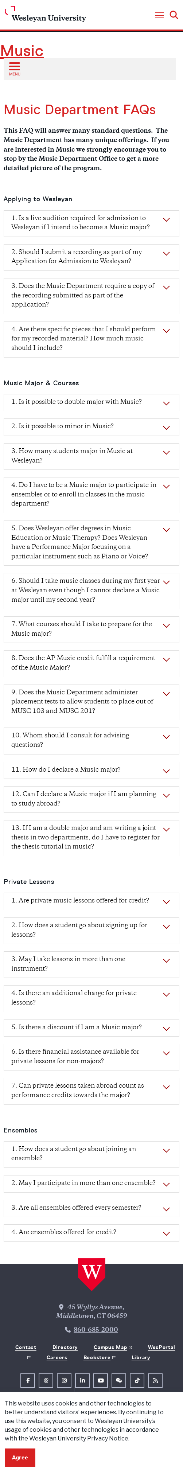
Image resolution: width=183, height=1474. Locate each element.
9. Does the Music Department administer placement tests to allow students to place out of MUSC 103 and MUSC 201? (82, 702)
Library (141, 1357)
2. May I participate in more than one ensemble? (83, 1183)
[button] (159, 15)
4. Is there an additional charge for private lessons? (74, 998)
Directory (65, 1347)
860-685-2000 (96, 1330)
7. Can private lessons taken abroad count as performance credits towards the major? (77, 1091)
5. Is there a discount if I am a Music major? (76, 1028)
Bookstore (96, 1357)
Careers (57, 1357)
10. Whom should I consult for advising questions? (70, 740)
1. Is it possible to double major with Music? (76, 402)
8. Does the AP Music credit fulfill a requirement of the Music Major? (83, 663)
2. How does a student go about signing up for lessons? (79, 930)
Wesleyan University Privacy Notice (78, 1438)
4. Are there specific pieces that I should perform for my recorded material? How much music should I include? (83, 339)
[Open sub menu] (14, 69)
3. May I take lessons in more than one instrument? (68, 964)
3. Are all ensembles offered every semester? (76, 1208)
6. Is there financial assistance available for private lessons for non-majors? (75, 1057)
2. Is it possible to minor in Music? (62, 427)
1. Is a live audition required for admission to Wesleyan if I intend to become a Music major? (80, 223)
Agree (20, 1457)
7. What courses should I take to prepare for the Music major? (81, 629)
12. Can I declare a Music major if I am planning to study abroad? (83, 799)
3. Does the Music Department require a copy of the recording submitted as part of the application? (82, 296)
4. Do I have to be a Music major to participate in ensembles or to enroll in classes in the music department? (83, 495)
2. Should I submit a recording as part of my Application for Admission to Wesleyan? (76, 257)
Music (22, 51)
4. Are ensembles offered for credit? (63, 1233)
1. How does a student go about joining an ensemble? (73, 1154)
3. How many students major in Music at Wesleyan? (72, 456)
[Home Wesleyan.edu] (45, 16)
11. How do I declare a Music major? (66, 770)
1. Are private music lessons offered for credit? (80, 901)
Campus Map (110, 1347)
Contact (25, 1347)
